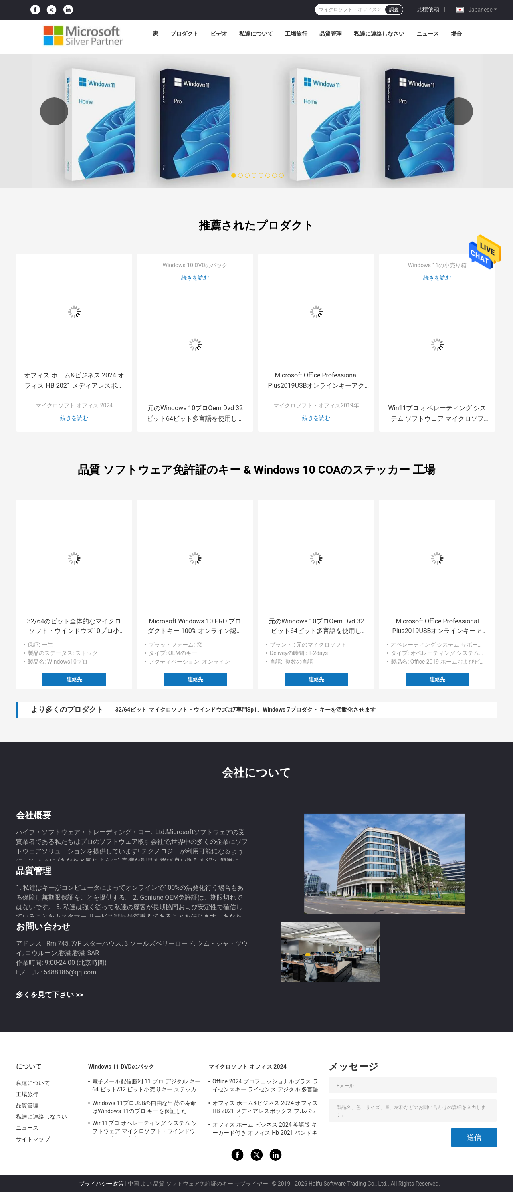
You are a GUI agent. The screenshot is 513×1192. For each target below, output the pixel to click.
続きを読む (74, 418)
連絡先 (74, 679)
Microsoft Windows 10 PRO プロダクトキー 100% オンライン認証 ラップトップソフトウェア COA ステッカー (195, 626)
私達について (256, 33)
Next (459, 111)
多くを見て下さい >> (49, 994)
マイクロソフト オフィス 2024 (74, 405)
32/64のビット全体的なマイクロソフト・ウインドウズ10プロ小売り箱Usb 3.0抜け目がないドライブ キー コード (74, 626)
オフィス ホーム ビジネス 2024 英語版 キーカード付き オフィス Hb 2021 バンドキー (264, 1129)
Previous (54, 111)
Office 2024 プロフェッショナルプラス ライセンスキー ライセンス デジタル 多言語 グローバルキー (265, 1086)
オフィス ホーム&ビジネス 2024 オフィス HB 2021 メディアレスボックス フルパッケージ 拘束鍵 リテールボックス (74, 381)
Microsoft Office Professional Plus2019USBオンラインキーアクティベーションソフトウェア (316, 381)
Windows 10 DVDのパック (195, 265)
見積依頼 (428, 9)
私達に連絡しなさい (379, 33)
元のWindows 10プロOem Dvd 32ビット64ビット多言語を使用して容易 (195, 414)
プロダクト (184, 33)
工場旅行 (296, 33)
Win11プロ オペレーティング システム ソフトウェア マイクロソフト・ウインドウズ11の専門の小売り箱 (437, 414)
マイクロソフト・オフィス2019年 (316, 405)
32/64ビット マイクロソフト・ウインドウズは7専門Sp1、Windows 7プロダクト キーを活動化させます (245, 709)
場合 (456, 33)
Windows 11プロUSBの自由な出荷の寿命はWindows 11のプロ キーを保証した (144, 1107)
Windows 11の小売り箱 (437, 265)
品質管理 (330, 33)
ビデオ (218, 33)
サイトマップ (33, 1139)
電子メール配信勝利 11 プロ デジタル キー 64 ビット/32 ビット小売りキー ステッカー (146, 1086)
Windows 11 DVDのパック (121, 1066)
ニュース (427, 33)
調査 (394, 9)
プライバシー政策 (101, 1183)
